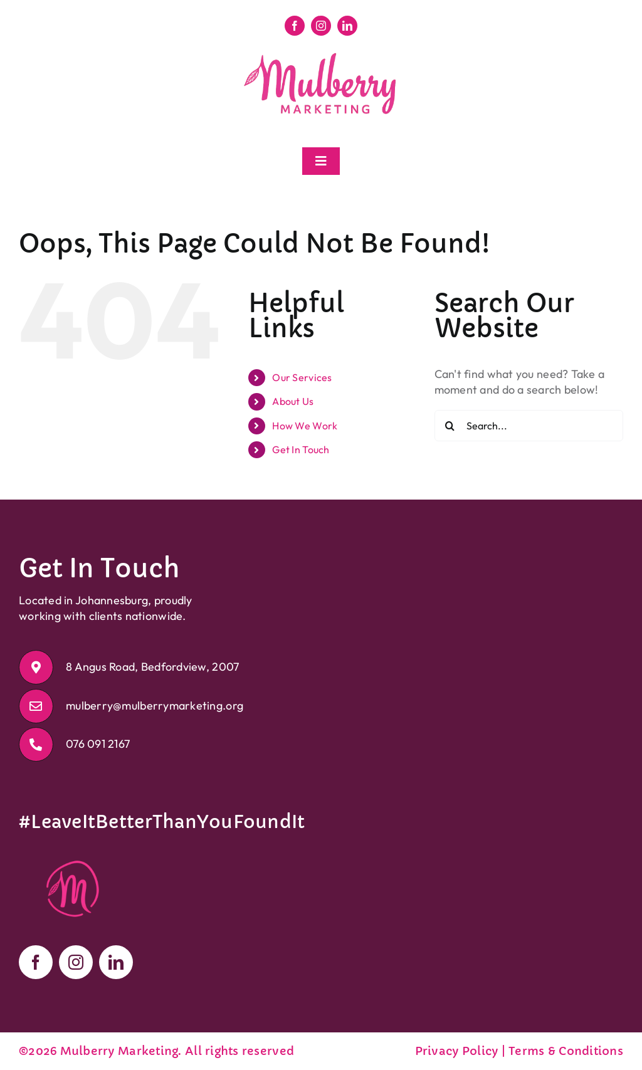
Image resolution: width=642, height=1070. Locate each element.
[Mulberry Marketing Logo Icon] (74, 850)
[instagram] (321, 26)
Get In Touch (300, 449)
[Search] (450, 425)
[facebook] (295, 26)
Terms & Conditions (565, 1051)
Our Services (302, 377)
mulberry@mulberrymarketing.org (154, 705)
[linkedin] (347, 26)
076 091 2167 (98, 744)
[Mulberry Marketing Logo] (321, 53)
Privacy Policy (456, 1051)
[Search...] (528, 425)
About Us (292, 401)
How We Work (304, 425)
